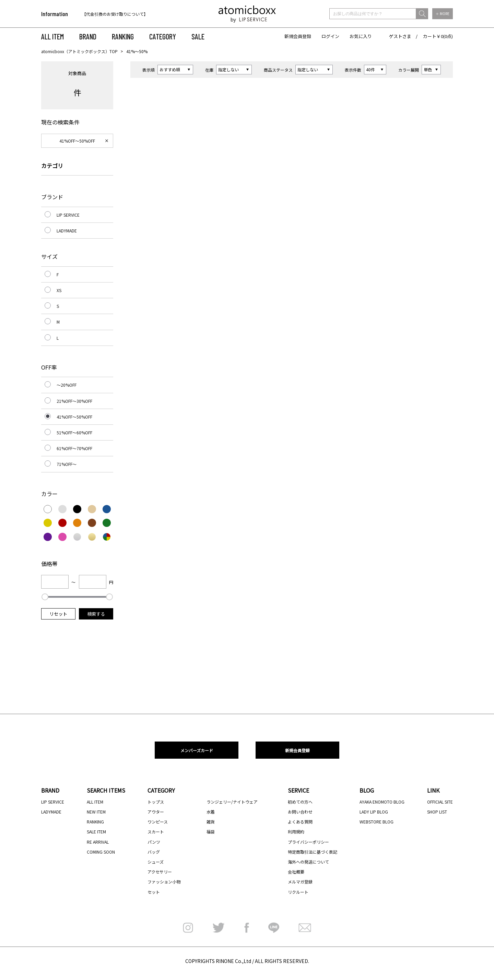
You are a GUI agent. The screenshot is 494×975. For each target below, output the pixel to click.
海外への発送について (308, 862)
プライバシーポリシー (308, 842)
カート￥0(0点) (438, 36)
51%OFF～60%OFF (74, 432)
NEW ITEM (96, 812)
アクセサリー (160, 872)
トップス (156, 802)
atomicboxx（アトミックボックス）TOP (79, 51)
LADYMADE (67, 230)
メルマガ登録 (300, 881)
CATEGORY (162, 36)
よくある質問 (300, 821)
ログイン (330, 36)
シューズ (156, 862)
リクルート (298, 892)
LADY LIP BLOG (374, 812)
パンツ (154, 842)
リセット (58, 614)
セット (154, 892)
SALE (197, 36)
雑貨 (211, 821)
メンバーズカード (196, 750)
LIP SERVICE (68, 215)
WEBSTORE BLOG (376, 821)
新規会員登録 (297, 36)
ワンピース (158, 821)
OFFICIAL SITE (440, 802)
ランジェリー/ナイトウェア (232, 802)
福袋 (211, 831)
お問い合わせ (300, 812)
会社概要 (296, 872)
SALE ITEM (96, 831)
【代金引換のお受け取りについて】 (115, 14)
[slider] (45, 596)
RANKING (123, 36)
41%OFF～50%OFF (77, 141)
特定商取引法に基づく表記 (312, 852)
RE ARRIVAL (98, 842)
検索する (96, 614)
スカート (156, 831)
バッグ (154, 852)
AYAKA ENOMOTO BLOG (382, 802)
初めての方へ (300, 802)
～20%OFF (67, 385)
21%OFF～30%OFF (74, 401)
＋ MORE (442, 13)
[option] (126, 14)
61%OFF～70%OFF (74, 448)
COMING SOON (101, 852)
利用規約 (296, 831)
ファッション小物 (164, 881)
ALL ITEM (52, 36)
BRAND (87, 36)
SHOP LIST (437, 812)
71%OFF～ (67, 464)
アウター (156, 812)
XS (59, 290)
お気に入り (361, 36)
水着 (211, 812)
